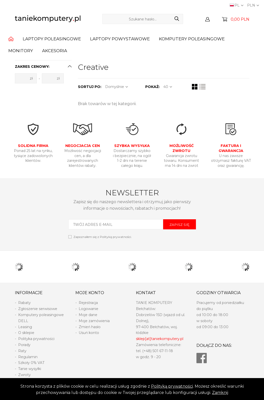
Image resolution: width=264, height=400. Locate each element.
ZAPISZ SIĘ (179, 225)
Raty (22, 351)
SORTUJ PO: (89, 86)
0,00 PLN (240, 19)
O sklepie (26, 332)
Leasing (25, 327)
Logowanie (88, 308)
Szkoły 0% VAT (31, 362)
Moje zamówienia (94, 321)
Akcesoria (54, 50)
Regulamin (28, 357)
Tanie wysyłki (29, 368)
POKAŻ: (152, 86)
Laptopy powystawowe (120, 38)
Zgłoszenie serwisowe (37, 308)
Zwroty (24, 375)
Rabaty (24, 302)
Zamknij (220, 392)
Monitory (20, 50)
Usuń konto (89, 332)
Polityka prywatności (36, 338)
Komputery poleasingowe (192, 38)
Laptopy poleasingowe (52, 38)
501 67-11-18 (163, 351)
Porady (24, 345)
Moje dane (88, 315)
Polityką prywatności (172, 386)
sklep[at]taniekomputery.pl (159, 338)
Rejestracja (88, 302)
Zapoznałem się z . (102, 237)
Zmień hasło (90, 327)
